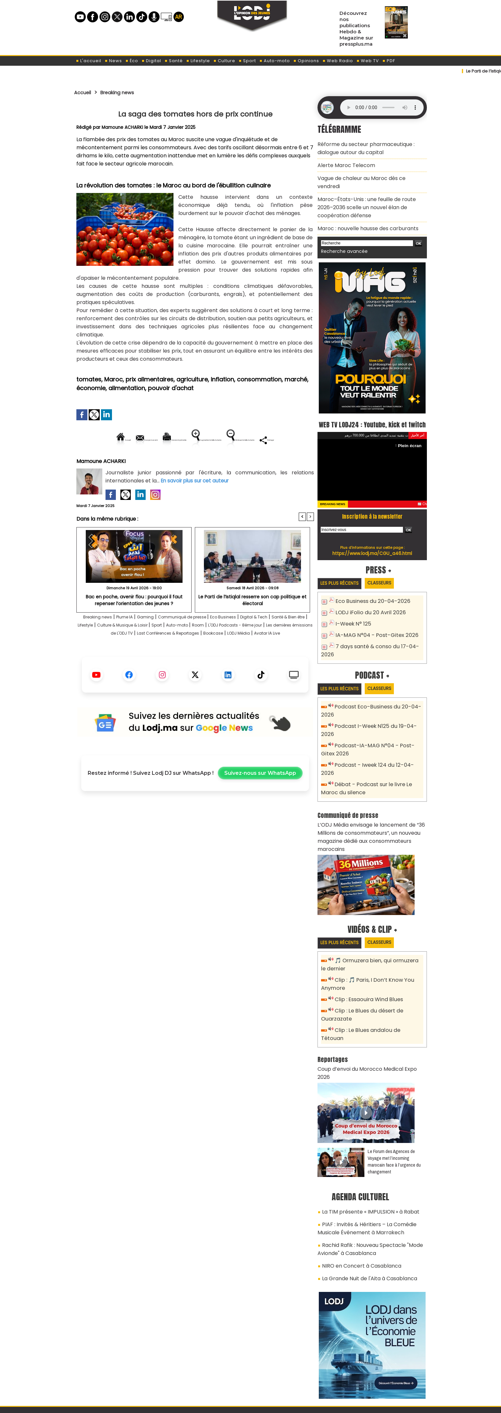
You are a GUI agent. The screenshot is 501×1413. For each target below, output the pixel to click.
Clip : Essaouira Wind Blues (366, 964)
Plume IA (132, 639)
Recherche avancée (341, 232)
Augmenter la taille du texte (273, 440)
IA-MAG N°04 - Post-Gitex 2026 (373, 627)
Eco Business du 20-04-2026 (369, 595)
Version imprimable (198, 440)
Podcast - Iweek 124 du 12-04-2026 (376, 745)
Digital (151, 61)
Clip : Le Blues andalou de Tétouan (376, 993)
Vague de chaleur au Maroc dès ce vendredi (367, 173)
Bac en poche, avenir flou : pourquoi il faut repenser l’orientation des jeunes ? (134, 621)
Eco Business (252, 639)
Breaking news (124, 92)
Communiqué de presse (202, 639)
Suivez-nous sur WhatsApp (260, 803)
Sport (247, 61)
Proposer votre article (206, 1374)
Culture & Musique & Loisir (188, 647)
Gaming (157, 639)
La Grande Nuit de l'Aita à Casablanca (364, 1215)
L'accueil (88, 61)
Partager (236, 462)
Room (282, 647)
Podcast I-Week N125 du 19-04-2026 (378, 717)
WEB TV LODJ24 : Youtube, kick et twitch (372, 411)
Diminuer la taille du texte (179, 462)
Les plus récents (342, 577)
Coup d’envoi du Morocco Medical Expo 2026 (367, 1023)
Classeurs (387, 576)
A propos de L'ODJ (120, 1374)
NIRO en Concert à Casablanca (357, 1204)
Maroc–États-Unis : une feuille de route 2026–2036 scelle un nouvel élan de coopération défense (369, 192)
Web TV (367, 61)
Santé (173, 61)
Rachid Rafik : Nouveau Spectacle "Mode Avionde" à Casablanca (365, 1189)
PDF (388, 61)
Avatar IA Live (228, 663)
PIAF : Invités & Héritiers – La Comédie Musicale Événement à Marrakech (372, 1171)
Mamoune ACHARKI (123, 127)
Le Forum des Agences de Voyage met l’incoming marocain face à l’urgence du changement (394, 1106)
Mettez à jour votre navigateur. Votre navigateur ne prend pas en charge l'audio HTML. (382, 107)
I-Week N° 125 (352, 616)
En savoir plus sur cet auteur (196, 502)
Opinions (306, 61)
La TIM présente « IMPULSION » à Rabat (364, 1156)
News (113, 61)
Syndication (266, 1404)
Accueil (84, 92)
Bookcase (160, 663)
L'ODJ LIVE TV (293, 1374)
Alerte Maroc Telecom (342, 162)
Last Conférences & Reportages (272, 655)
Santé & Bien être (104, 647)
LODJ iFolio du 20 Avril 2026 (366, 606)
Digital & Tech (290, 639)
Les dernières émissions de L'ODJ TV (181, 655)
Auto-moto (274, 61)
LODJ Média (192, 663)
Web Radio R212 (382, 1377)
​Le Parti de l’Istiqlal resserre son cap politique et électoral (252, 621)
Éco (131, 61)
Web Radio (337, 61)
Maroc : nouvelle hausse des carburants (362, 210)
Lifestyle (198, 61)
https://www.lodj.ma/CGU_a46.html (372, 546)
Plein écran (411, 439)
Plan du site (234, 1404)
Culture (224, 61)
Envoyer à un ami (136, 440)
